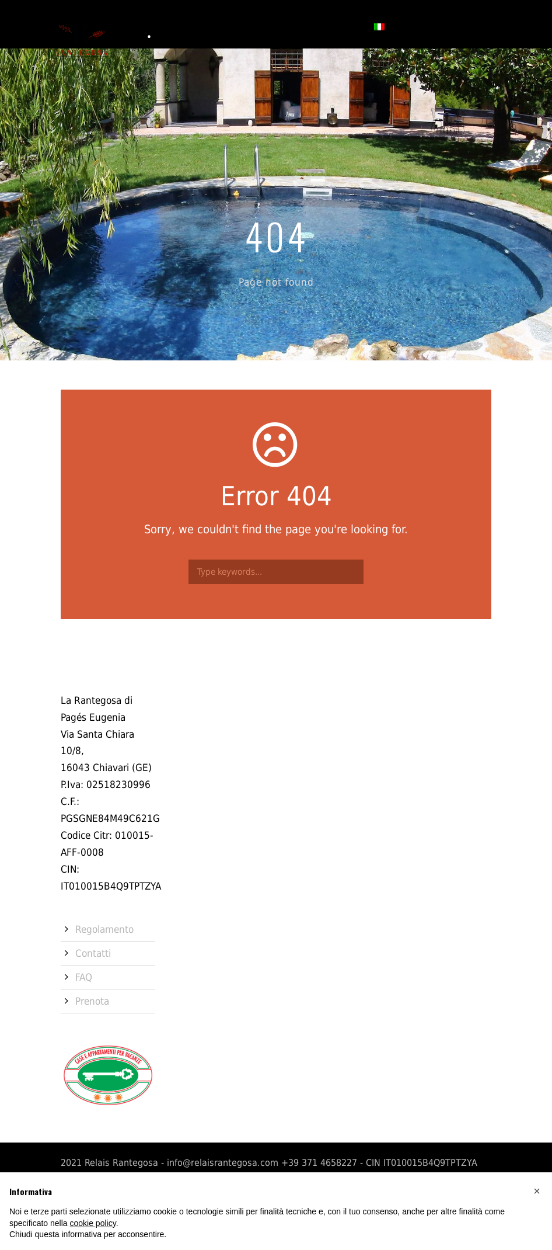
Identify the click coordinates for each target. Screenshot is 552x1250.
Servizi (240, 26)
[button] (536, 1191)
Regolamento (104, 929)
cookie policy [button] (93, 1223)
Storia (149, 26)
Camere (194, 26)
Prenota (341, 26)
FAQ (83, 977)
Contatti (289, 26)
